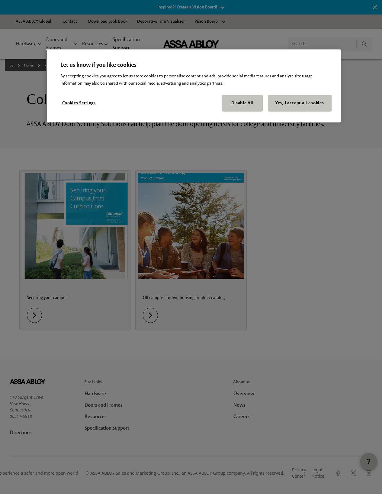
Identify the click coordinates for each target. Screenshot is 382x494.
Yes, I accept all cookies (299, 103)
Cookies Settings (79, 103)
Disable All (242, 103)
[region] (193, 85)
